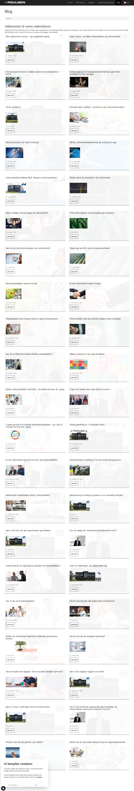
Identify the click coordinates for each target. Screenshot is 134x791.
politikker (39, 777)
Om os (70, 2)
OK (36, 785)
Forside (8, 18)
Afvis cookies (13, 785)
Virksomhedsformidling (105, 2)
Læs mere (10, 60)
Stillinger (91, 2)
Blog (118, 2)
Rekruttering (80, 2)
